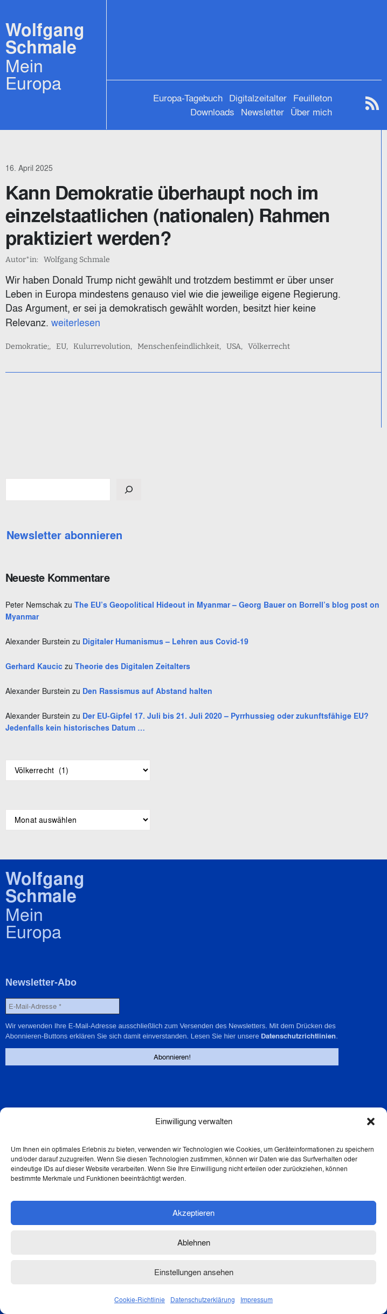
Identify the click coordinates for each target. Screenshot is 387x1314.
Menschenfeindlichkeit (178, 346)
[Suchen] (129, 489)
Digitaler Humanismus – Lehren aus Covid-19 (165, 641)
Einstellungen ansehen (193, 1272)
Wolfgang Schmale (45, 38)
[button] (370, 1121)
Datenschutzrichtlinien (297, 1036)
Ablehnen (193, 1242)
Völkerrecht (269, 346)
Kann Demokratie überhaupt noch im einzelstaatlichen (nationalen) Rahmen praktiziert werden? (167, 215)
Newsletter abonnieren (64, 535)
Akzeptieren (193, 1213)
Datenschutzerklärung (202, 1299)
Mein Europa (33, 74)
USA (233, 346)
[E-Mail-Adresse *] (62, 1006)
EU (61, 346)
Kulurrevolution (101, 346)
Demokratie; (27, 346)
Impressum (256, 1299)
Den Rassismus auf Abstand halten (147, 691)
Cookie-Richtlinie (139, 1299)
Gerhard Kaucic (34, 666)
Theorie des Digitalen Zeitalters (132, 666)
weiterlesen (75, 322)
